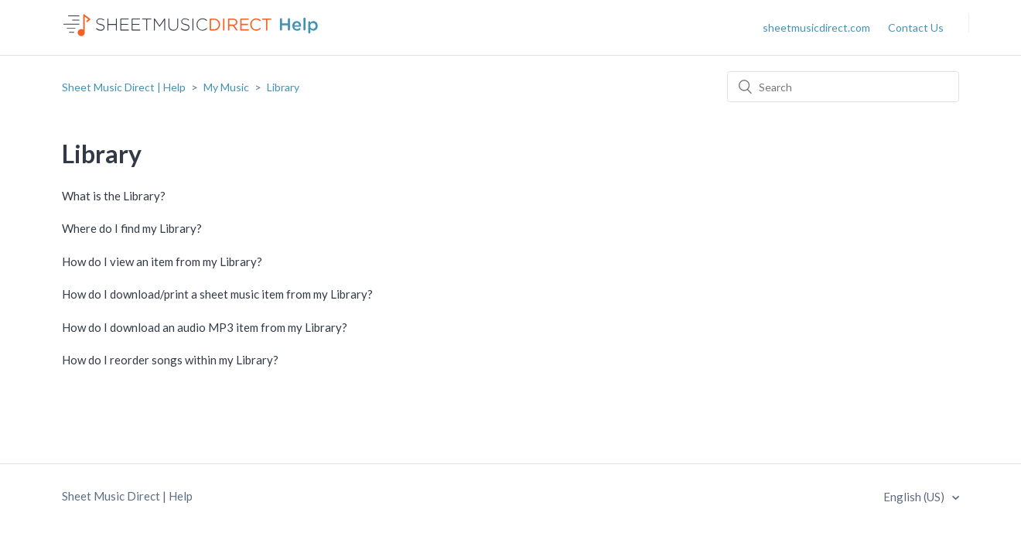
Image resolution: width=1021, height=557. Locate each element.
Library (283, 87)
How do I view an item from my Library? (162, 261)
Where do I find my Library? (132, 228)
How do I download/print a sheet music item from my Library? (217, 294)
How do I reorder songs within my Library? (170, 360)
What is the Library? (114, 196)
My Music (226, 87)
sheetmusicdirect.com (816, 27)
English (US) (915, 497)
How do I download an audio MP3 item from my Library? (204, 327)
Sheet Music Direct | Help (124, 87)
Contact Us (916, 27)
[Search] (843, 86)
